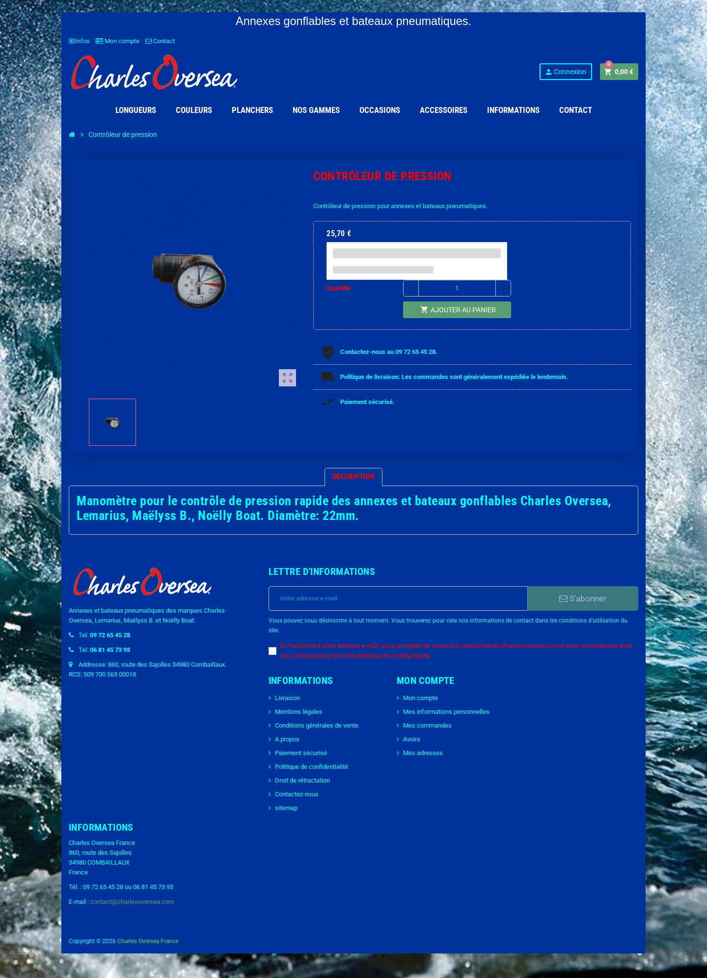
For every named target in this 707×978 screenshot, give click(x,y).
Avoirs (411, 739)
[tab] (353, 477)
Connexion (565, 72)
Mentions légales (299, 711)
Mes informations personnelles (446, 711)
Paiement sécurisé (301, 753)
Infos (79, 41)
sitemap (286, 808)
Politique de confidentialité (311, 766)
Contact (160, 41)
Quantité (338, 288)
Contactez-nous (297, 794)
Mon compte (117, 41)
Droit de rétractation (302, 780)
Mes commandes (427, 725)
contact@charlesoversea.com (132, 901)
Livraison (287, 698)
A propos (287, 739)
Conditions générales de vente (316, 725)
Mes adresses (423, 753)
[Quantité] (457, 288)
